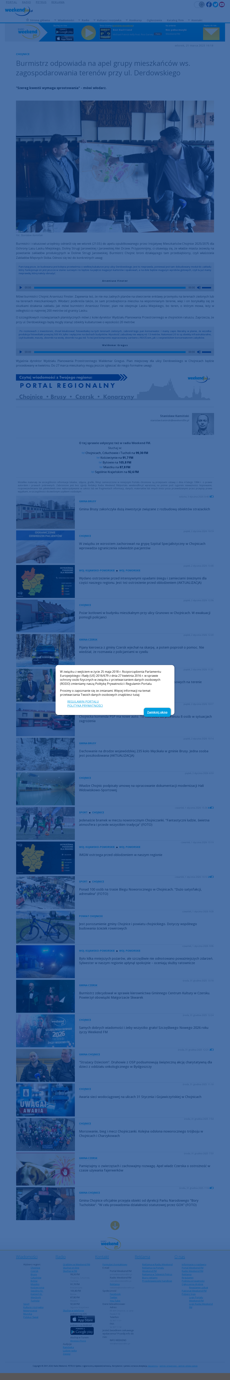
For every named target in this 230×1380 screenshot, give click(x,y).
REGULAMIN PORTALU (83, 702)
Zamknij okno (157, 712)
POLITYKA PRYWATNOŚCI (85, 706)
